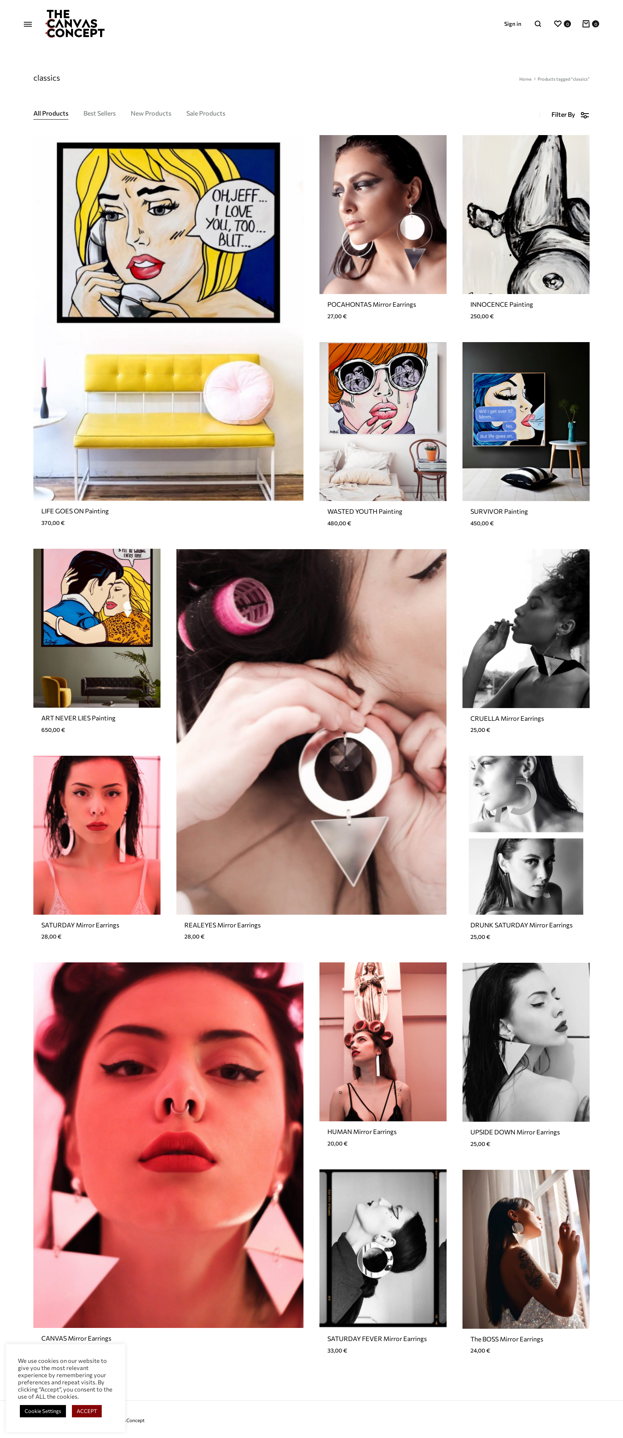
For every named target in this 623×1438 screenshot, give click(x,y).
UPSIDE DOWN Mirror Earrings (515, 1132)
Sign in (512, 23)
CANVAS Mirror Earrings (76, 1338)
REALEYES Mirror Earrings (222, 925)
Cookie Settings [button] (43, 1411)
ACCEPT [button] (87, 1411)
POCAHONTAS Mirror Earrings (371, 304)
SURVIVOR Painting (499, 511)
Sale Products (205, 113)
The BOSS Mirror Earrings (506, 1339)
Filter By (570, 114)
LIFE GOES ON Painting (75, 511)
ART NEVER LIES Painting (78, 718)
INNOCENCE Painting (501, 304)
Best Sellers (99, 113)
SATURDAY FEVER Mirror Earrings (377, 1338)
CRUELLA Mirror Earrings (507, 718)
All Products (50, 113)
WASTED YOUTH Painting (364, 511)
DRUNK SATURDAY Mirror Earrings (521, 925)
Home (525, 78)
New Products (151, 113)
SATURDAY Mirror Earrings (80, 925)
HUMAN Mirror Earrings (362, 1131)
